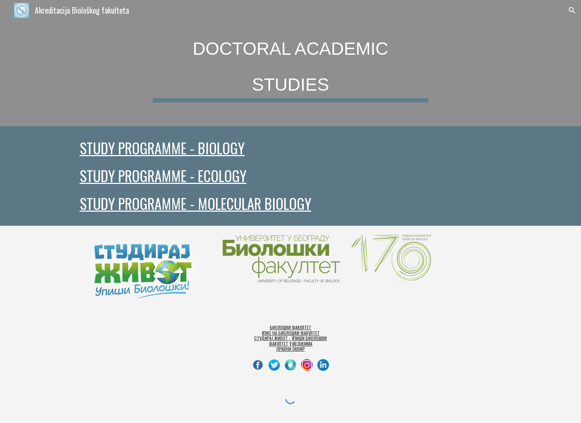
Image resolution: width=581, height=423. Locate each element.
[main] (290, 63)
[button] (572, 10)
